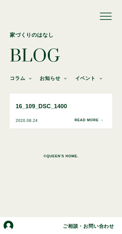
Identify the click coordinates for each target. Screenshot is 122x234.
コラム (17, 78)
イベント (85, 78)
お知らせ (50, 78)
